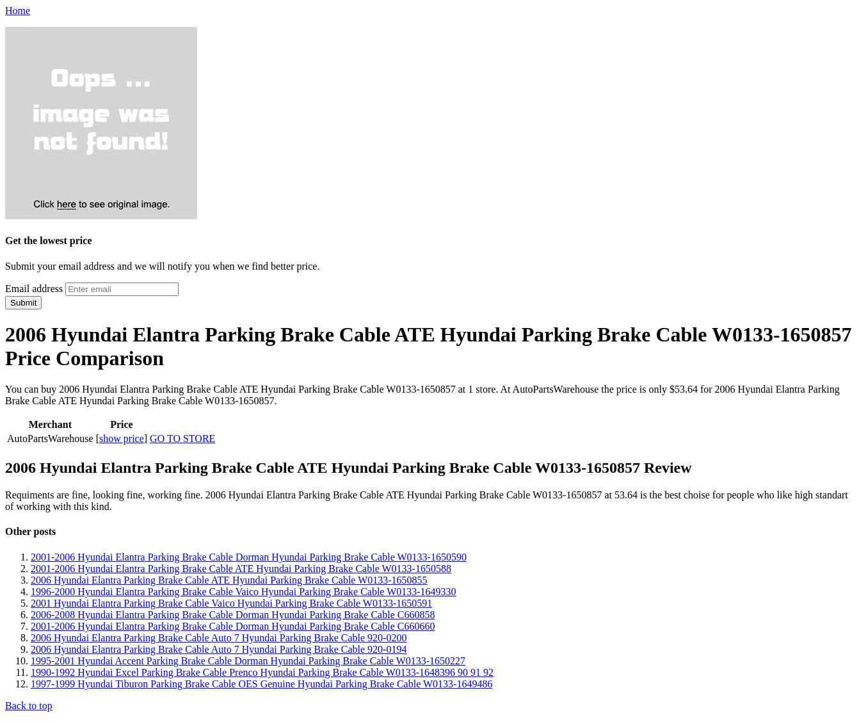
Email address (34, 288)
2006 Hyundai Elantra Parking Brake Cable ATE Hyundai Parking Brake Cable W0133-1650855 (229, 580)
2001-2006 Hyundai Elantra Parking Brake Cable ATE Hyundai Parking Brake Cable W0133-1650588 (241, 568)
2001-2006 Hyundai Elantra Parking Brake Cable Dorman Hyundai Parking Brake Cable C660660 (233, 626)
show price (121, 438)
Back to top (28, 705)
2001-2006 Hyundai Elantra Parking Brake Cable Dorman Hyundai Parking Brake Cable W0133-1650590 (249, 557)
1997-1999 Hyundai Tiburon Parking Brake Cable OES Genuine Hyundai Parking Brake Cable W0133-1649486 (261, 683)
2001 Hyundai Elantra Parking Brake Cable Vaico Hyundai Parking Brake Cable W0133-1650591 (231, 603)
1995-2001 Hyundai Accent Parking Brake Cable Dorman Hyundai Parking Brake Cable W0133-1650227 (248, 660)
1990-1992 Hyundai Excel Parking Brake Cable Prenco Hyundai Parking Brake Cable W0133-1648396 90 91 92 (262, 672)
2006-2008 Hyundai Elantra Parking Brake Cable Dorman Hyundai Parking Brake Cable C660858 (233, 614)
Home (17, 10)
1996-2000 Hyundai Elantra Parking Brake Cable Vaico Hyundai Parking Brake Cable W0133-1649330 (243, 591)
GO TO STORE (182, 438)
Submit (23, 303)
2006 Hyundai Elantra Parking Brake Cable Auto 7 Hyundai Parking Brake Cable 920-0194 (218, 649)
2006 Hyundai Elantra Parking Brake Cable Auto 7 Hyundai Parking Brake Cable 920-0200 (218, 637)
